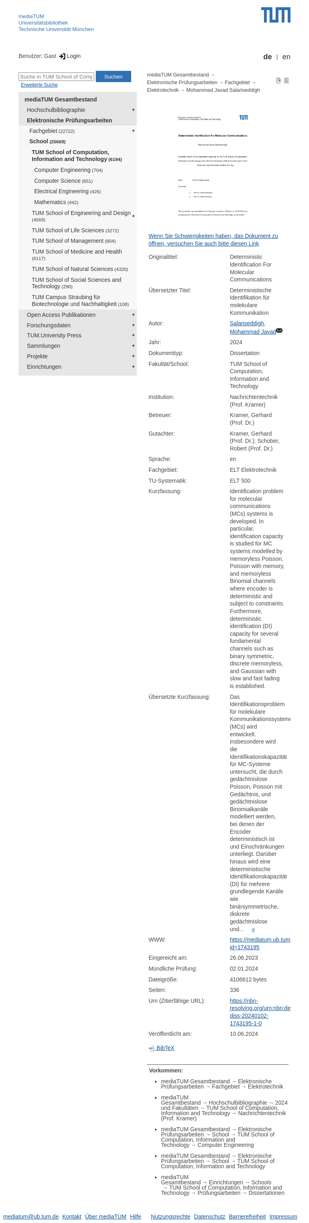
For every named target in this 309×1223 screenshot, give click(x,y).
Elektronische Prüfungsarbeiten (69, 120)
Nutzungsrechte (170, 1216)
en (286, 57)
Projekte (37, 356)
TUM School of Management (74, 241)
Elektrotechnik (163, 90)
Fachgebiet (52, 131)
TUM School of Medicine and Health (77, 254)
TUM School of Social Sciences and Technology (77, 283)
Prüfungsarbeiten (219, 1193)
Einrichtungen (44, 367)
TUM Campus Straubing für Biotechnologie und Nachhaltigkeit (80, 300)
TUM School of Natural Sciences (80, 269)
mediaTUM (31, 16)
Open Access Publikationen (61, 315)
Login (69, 56)
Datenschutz (209, 1216)
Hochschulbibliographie (56, 110)
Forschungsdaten (48, 325)
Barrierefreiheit (247, 1216)
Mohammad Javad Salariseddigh (223, 90)
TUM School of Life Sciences (75, 230)
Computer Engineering (68, 170)
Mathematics (56, 202)
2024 (281, 1102)
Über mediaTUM (105, 1216)
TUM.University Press (54, 335)
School (47, 141)
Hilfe (135, 1216)
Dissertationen (267, 1193)
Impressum (283, 1216)
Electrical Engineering (67, 191)
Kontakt (71, 1216)
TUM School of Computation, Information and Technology (77, 155)
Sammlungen (43, 346)
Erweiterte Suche (39, 85)
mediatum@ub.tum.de (31, 1216)
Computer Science (63, 181)
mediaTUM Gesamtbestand (61, 99)
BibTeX (161, 1048)
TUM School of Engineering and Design (81, 216)
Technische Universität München (56, 29)
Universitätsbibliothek (43, 23)
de (268, 57)
